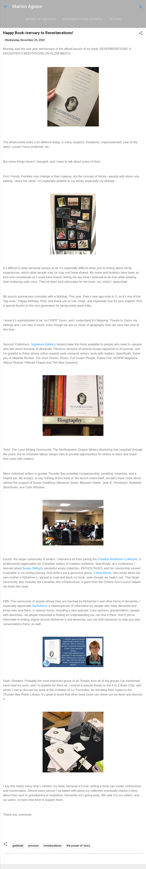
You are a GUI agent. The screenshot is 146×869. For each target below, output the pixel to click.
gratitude (17, 845)
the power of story (78, 845)
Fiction (115, 19)
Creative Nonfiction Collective (117, 559)
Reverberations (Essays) (83, 19)
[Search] (140, 7)
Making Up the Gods (40, 19)
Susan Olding (31, 568)
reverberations (53, 845)
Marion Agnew (27, 6)
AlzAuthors (39, 605)
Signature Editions (43, 344)
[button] (140, 34)
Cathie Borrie (102, 572)
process (33, 845)
